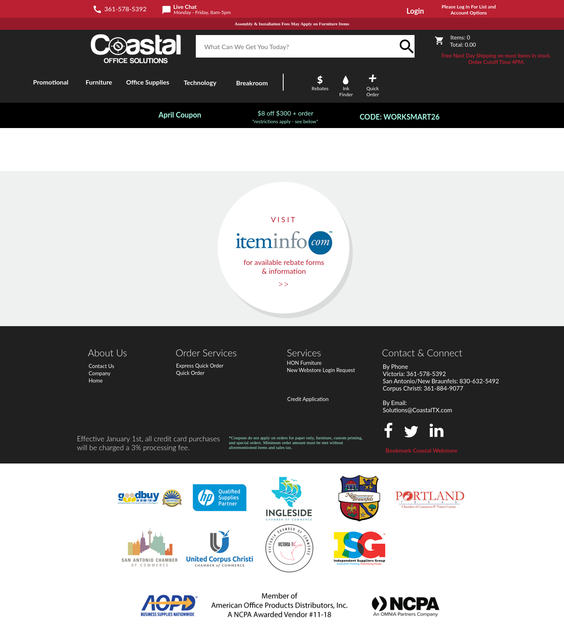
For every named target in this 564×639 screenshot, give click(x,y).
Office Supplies (147, 82)
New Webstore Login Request (321, 370)
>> (283, 284)
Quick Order (190, 373)
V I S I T (283, 219)
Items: (460, 37)
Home (96, 380)
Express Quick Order (200, 365)
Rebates (320, 88)
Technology (200, 82)
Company (99, 373)
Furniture (99, 82)
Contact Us (101, 366)
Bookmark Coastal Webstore (421, 450)
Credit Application (308, 399)
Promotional (50, 82)
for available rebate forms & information (283, 266)
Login (415, 10)
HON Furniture (304, 363)
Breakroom (252, 83)
